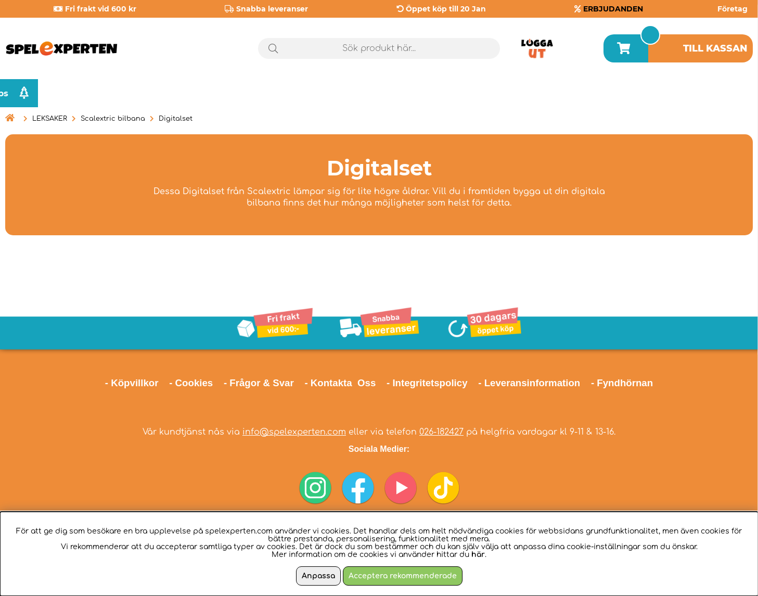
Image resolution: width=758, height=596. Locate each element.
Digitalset (175, 118)
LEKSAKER (49, 118)
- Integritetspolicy (427, 382)
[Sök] (379, 48)
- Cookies (191, 382)
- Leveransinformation (529, 382)
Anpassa (318, 576)
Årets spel (612, 93)
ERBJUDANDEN (613, 9)
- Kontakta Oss (340, 382)
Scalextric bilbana (113, 118)
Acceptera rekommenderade (403, 576)
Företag (732, 9)
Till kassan (715, 48)
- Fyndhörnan (622, 382)
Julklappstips (709, 93)
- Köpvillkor (132, 382)
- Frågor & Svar (259, 382)
